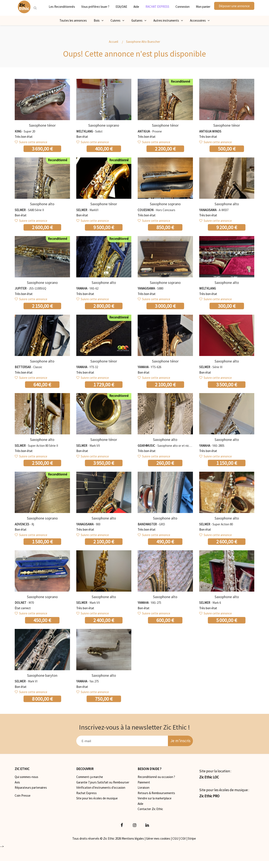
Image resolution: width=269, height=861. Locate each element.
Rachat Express (86, 793)
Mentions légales (133, 838)
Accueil (113, 42)
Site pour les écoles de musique (97, 798)
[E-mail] (122, 741)
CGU (175, 838)
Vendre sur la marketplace (154, 798)
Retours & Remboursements (156, 793)
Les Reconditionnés (62, 7)
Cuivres (117, 20)
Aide (136, 7)
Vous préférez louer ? (95, 7)
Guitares (138, 20)
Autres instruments (168, 20)
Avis (17, 782)
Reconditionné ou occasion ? (156, 777)
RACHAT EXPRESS (157, 7)
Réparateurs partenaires (31, 788)
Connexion (182, 7)
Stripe (192, 838)
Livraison (143, 788)
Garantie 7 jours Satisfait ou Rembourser (102, 782)
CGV (183, 838)
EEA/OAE (121, 7)
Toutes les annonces (73, 20)
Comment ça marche (89, 777)
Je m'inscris (180, 740)
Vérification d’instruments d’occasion (100, 788)
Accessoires (200, 20)
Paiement (144, 782)
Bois (99, 20)
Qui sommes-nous (26, 777)
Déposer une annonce (234, 6)
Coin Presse (22, 795)
